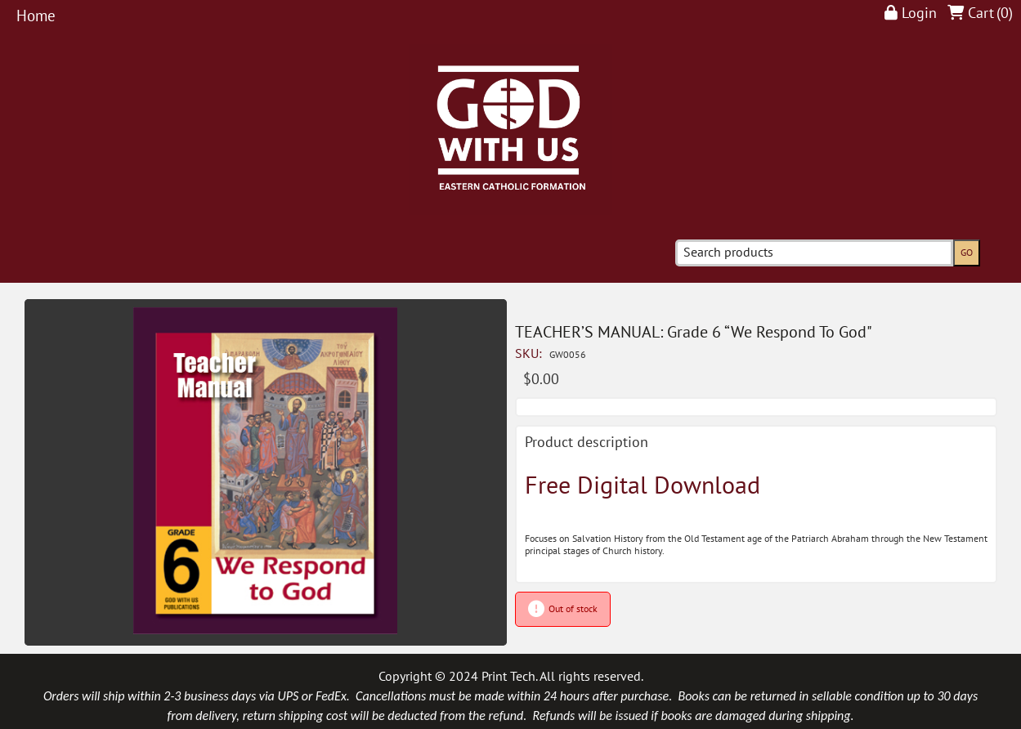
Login (919, 13)
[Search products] (814, 252)
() (1004, 13)
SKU (530, 354)
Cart (981, 13)
